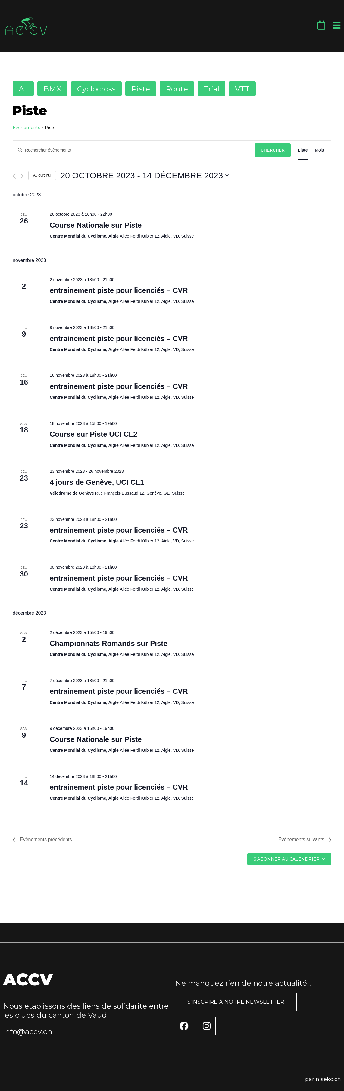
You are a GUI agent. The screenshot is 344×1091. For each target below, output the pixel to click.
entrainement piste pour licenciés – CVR (119, 290)
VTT (242, 88)
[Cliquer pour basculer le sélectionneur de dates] (145, 176)
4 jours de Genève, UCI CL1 (97, 482)
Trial (211, 88)
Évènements (26, 127)
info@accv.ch (27, 1031)
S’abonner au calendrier (287, 859)
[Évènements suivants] (22, 176)
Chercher (272, 150)
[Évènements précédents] (14, 176)
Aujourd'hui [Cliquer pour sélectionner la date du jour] (42, 175)
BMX (52, 88)
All (23, 88)
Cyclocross (96, 88)
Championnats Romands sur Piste (108, 643)
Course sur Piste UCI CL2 (93, 434)
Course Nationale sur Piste (96, 225)
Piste (140, 88)
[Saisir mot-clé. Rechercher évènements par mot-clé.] (134, 150)
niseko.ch (328, 1079)
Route (177, 88)
